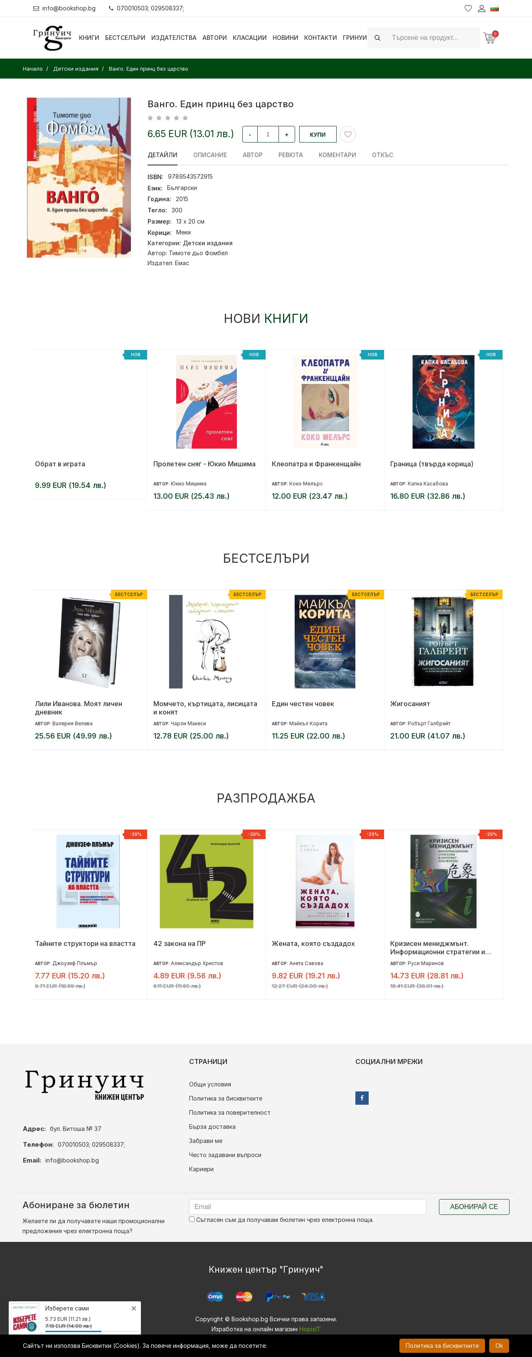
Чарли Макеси (188, 723)
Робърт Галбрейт (429, 723)
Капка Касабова (428, 483)
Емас (182, 262)
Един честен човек (303, 703)
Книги (89, 37)
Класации (250, 37)
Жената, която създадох (313, 943)
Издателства (174, 37)
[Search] (433, 37)
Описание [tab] (210, 154)
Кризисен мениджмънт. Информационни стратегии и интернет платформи (437, 947)
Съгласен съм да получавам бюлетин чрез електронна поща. (281, 1219)
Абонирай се (474, 1206)
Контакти (320, 37)
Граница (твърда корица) (431, 464)
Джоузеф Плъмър (74, 963)
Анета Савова (306, 963)
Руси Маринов (426, 963)
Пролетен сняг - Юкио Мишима (204, 464)
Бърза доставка (212, 1126)
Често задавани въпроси (225, 1154)
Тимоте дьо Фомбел (198, 252)
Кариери (201, 1168)
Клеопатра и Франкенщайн (316, 464)
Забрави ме (205, 1140)
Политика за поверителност (230, 1112)
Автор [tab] (253, 154)
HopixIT (310, 1328)
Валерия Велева (72, 723)
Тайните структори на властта (85, 943)
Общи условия (210, 1084)
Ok (499, 1345)
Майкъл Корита (308, 723)
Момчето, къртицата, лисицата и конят (205, 707)
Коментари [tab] (337, 154)
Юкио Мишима (189, 483)
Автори (214, 37)
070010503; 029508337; (147, 8)
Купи (318, 134)
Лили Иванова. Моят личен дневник (78, 707)
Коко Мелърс (306, 483)
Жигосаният (410, 703)
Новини (285, 37)
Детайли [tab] (162, 154)
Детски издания (208, 242)
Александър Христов (197, 963)
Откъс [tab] (382, 154)
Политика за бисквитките (225, 1098)
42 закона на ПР (179, 943)
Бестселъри (125, 37)
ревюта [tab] (290, 154)
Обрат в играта (60, 464)
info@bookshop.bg (64, 8)
